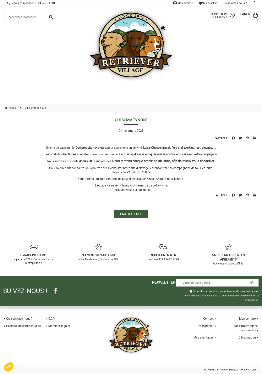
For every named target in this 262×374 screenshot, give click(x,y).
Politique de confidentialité (23, 326)
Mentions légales (59, 326)
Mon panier (206, 326)
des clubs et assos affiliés (228, 254)
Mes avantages (203, 337)
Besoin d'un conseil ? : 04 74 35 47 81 (31, 3)
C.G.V (51, 318)
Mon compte (183, 3)
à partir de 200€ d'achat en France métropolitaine (34, 254)
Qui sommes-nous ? (235, 3)
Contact (208, 318)
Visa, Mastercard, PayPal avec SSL (99, 252)
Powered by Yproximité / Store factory (230, 369)
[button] (9, 367)
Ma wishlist (208, 3)
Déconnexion (247, 337)
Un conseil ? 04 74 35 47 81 (163, 252)
